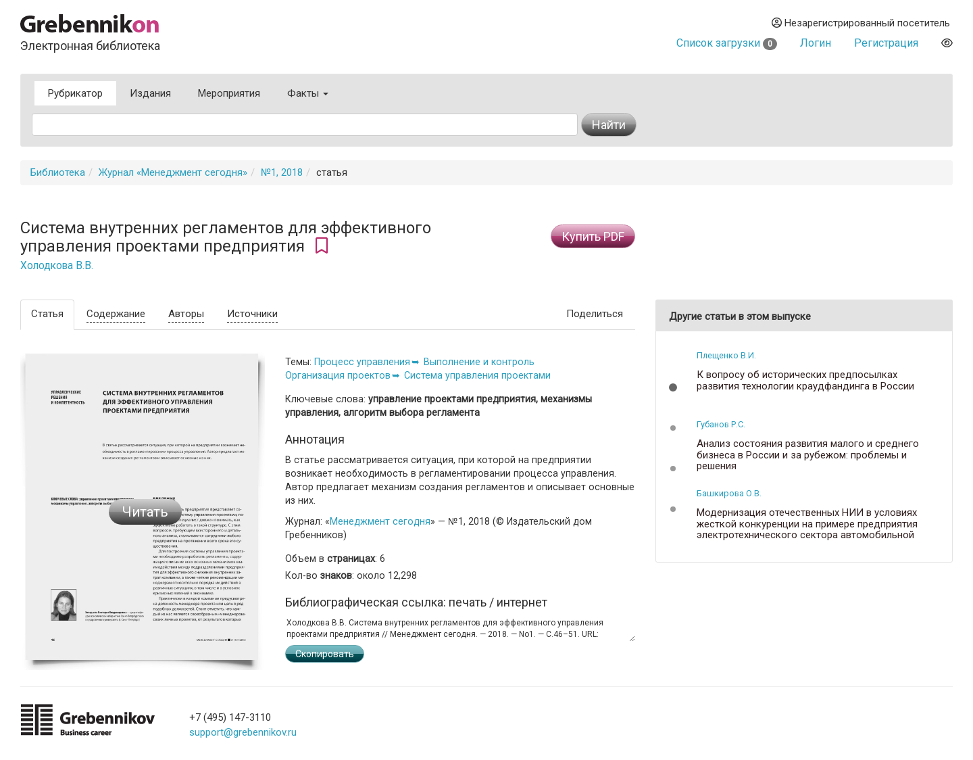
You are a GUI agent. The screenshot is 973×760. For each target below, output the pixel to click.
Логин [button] (815, 43)
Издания (150, 93)
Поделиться (594, 314)
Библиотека (57, 172)
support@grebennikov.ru (243, 732)
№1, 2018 (282, 172)
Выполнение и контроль (479, 361)
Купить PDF (593, 236)
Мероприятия (229, 93)
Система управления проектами (477, 375)
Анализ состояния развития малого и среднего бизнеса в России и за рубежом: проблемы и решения (808, 455)
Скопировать (324, 653)
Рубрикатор (75, 93)
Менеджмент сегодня (380, 521)
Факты (307, 93)
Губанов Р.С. (721, 424)
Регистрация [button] (886, 43)
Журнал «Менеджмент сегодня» (173, 172)
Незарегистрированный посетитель (861, 23)
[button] (673, 387)
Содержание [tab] (115, 314)
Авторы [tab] (186, 314)
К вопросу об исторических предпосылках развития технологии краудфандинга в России (805, 380)
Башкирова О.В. (729, 493)
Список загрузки (726, 43)
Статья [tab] (47, 314)
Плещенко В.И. (726, 355)
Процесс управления (362, 361)
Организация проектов (338, 375)
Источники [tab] (252, 314)
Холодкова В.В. (56, 266)
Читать (145, 512)
